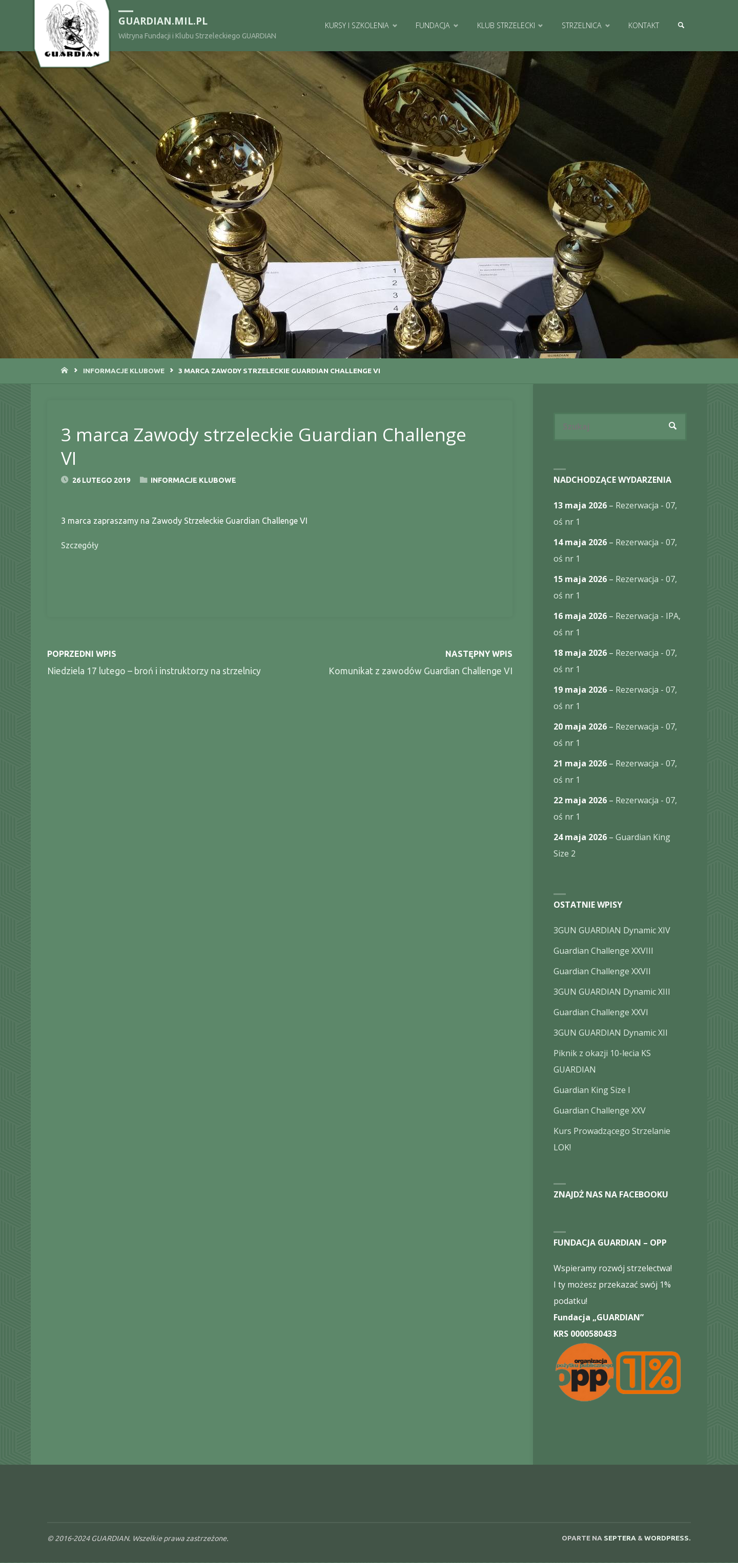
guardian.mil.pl (163, 21)
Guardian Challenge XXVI (601, 1012)
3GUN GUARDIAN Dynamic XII (611, 1033)
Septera (619, 1538)
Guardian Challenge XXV (600, 1111)
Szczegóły (79, 545)
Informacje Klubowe (124, 371)
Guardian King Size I (592, 1090)
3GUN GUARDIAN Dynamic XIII (612, 992)
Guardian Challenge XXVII (602, 971)
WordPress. (667, 1538)
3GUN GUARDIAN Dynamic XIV (612, 930)
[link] (680, 25)
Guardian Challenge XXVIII (603, 951)
